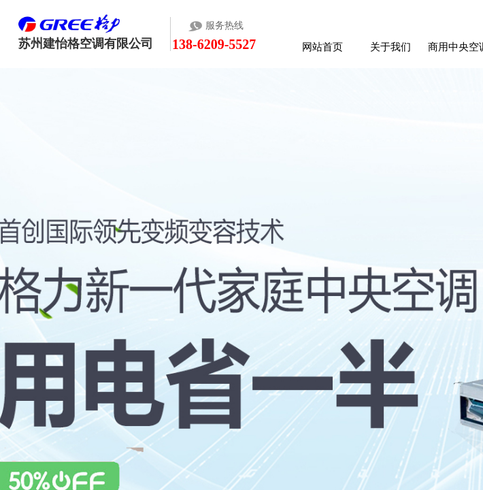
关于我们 (390, 46)
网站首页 (322, 46)
